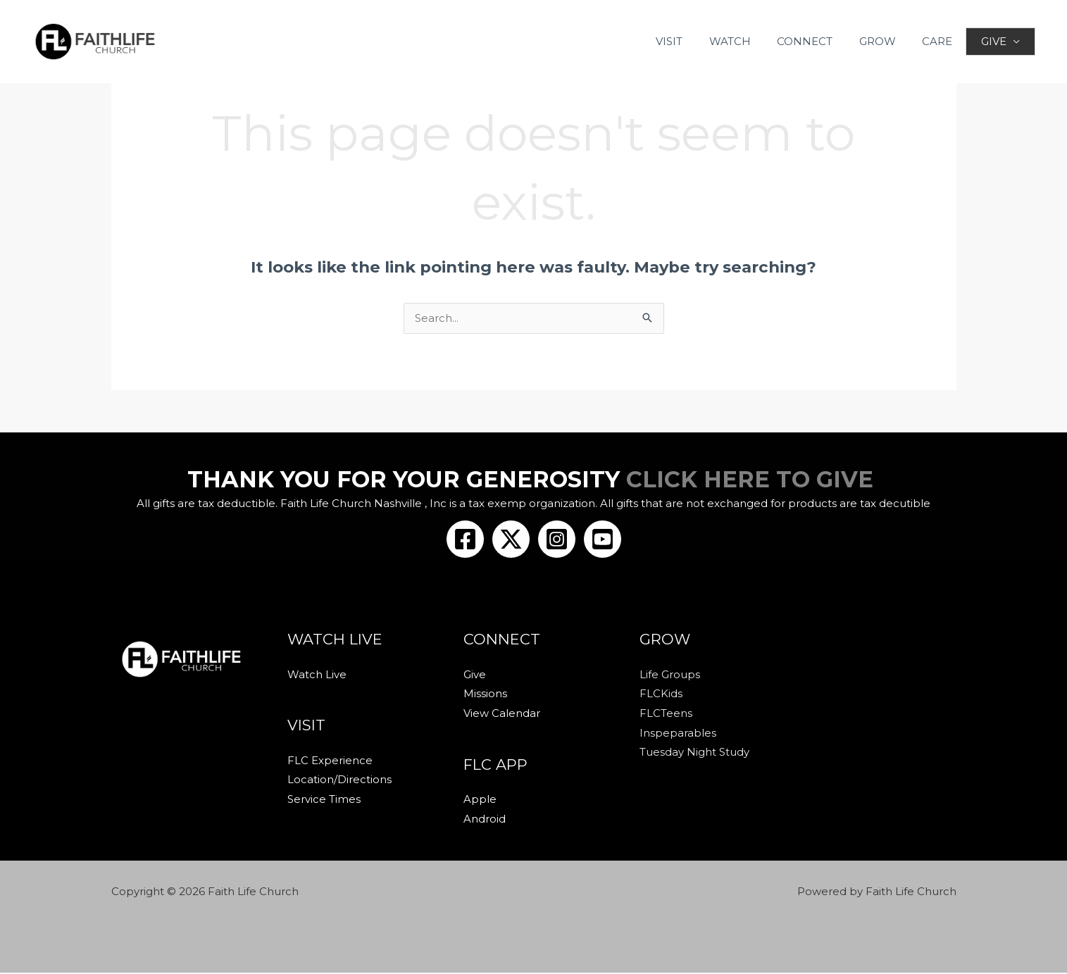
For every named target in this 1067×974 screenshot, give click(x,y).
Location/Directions (339, 781)
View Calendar (501, 714)
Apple (480, 801)
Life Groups (669, 675)
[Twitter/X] (511, 539)
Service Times (324, 801)
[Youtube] (602, 539)
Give (474, 675)
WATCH (747, 41)
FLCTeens (665, 714)
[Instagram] (556, 539)
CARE (938, 41)
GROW (884, 41)
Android (484, 820)
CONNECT (816, 41)
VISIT (691, 41)
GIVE (993, 41)
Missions (485, 694)
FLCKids (660, 694)
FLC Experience (330, 761)
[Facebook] (465, 539)
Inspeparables (677, 734)
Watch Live (317, 675)
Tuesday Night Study (694, 754)
